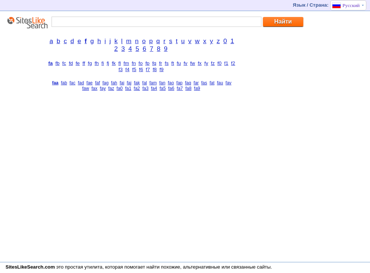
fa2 (137, 88)
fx (199, 63)
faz (111, 88)
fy (206, 63)
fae (90, 82)
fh (97, 63)
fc (64, 63)
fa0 (120, 88)
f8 (155, 69)
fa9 (197, 88)
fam (153, 82)
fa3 (145, 88)
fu (179, 63)
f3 (121, 69)
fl (120, 63)
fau (220, 82)
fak (137, 82)
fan (162, 82)
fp (147, 63)
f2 (233, 63)
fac (72, 82)
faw (85, 88)
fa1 (128, 88)
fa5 (162, 88)
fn (134, 63)
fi (103, 63)
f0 (220, 63)
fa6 (171, 88)
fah (114, 82)
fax (95, 88)
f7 (148, 69)
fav (229, 82)
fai (122, 82)
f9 (161, 69)
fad (81, 82)
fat (211, 82)
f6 (141, 69)
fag (105, 82)
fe (77, 63)
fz (213, 63)
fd (71, 63)
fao (171, 82)
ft (172, 63)
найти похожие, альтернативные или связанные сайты (209, 267)
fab (64, 82)
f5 (134, 69)
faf (97, 82)
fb (58, 63)
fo (140, 63)
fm (126, 63)
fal (144, 82)
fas (204, 82)
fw (192, 63)
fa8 (188, 88)
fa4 (154, 88)
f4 (128, 69)
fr (160, 63)
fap (179, 82)
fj (108, 63)
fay (103, 88)
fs (167, 63)
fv (185, 63)
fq (154, 63)
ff (83, 63)
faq (188, 82)
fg (90, 63)
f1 (226, 63)
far (196, 82)
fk (114, 63)
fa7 (180, 88)
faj (129, 82)
